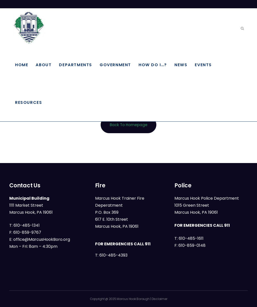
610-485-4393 (113, 255)
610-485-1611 (191, 238)
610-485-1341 (27, 225)
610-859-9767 (27, 232)
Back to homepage (128, 124)
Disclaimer (159, 299)
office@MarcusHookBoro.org (41, 239)
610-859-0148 (192, 245)
